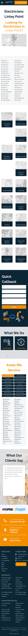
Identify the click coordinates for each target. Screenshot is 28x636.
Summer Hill (6, 439)
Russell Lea (18, 434)
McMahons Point (19, 83)
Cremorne (4, 66)
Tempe (17, 441)
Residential (4, 556)
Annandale (18, 399)
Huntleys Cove (19, 73)
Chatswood (4, 64)
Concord (5, 412)
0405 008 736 (20, 2)
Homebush (6, 421)
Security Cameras (5, 579)
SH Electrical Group (13, 629)
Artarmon (4, 60)
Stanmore (17, 435)
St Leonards (4, 96)
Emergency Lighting (6, 584)
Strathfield (6, 437)
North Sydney (19, 89)
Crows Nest (4, 69)
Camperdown (18, 408)
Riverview (18, 93)
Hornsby (3, 615)
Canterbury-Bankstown (18, 606)
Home (2, 554)
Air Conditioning (5, 560)
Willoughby (4, 98)
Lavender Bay (5, 81)
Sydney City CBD (5, 609)
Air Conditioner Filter (20, 594)
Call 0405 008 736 (17, 521)
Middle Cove (5, 85)
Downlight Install (5, 586)
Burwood (6, 406)
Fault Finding (19, 581)
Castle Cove (5, 62)
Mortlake (5, 428)
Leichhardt (6, 423)
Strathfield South (19, 437)
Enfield (5, 417)
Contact (3, 570)
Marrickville (18, 426)
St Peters (5, 435)
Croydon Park (18, 414)
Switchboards (19, 577)
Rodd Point (18, 432)
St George (18, 611)
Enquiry (4, 299)
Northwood (4, 93)
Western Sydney (20, 603)
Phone (4, 290)
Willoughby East (19, 98)
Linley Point (18, 81)
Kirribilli (17, 75)
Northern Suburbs (20, 613)
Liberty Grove (7, 424)
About (2, 564)
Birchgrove (6, 404)
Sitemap (16, 630)
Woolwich (18, 100)
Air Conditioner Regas (21, 592)
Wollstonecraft (5, 100)
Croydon (5, 414)
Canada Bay (6, 410)
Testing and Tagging (6, 577)
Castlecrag (18, 62)
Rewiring (18, 579)
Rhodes (5, 432)
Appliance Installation (6, 588)
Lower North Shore (6, 620)
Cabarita (5, 408)
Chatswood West (19, 64)
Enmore (17, 417)
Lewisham (17, 423)
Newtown (17, 428)
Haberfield (18, 419)
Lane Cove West (19, 79)
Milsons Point (18, 85)
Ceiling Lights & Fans (21, 586)
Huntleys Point (5, 75)
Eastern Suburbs (19, 615)
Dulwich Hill (18, 415)
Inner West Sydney (6, 603)
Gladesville (18, 69)
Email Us (19, 558)
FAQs (2, 566)
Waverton (18, 96)
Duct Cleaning (19, 584)
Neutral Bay (4, 89)
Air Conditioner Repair (6, 592)
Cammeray (18, 60)
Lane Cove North (6, 79)
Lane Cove (18, 77)
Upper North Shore (20, 617)
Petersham (18, 430)
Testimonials (4, 568)
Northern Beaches (5, 617)
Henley (17, 71)
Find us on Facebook (21, 560)
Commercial (4, 558)
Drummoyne (6, 415)
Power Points (4, 581)
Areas (2, 562)
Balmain (17, 401)
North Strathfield (7, 430)
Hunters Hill (4, 73)
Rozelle (5, 434)
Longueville (4, 83)
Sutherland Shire (5, 613)
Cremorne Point (19, 66)
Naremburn (18, 87)
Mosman (4, 87)
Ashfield (5, 401)
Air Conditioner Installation (5, 595)
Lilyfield (5, 426)
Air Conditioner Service (19, 589)
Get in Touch (15, 540)
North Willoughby (6, 91)
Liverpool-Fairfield (20, 609)
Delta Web (16, 633)
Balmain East (6, 403)
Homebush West (19, 421)
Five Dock (6, 419)
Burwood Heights (19, 406)
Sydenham (18, 439)
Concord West (19, 412)
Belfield (17, 403)
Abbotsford (6, 399)
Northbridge (18, 91)
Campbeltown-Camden (19, 621)
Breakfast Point (19, 404)
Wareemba (18, 443)
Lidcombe (18, 424)
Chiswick (17, 410)
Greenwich (4, 71)
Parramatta (3, 605)
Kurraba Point (5, 77)
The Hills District (5, 611)
